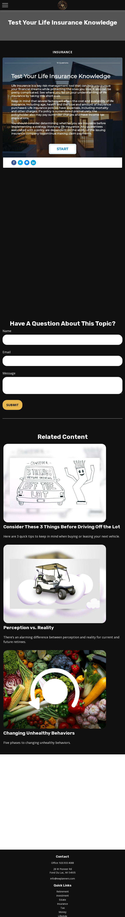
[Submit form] (12, 405)
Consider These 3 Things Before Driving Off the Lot (61, 526)
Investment (62, 895)
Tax (63, 907)
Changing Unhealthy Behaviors (39, 733)
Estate (62, 899)
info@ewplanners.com (62, 878)
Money (62, 912)
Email (7, 352)
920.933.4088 (66, 862)
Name (7, 331)
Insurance (62, 903)
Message (9, 373)
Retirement (62, 891)
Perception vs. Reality (28, 627)
